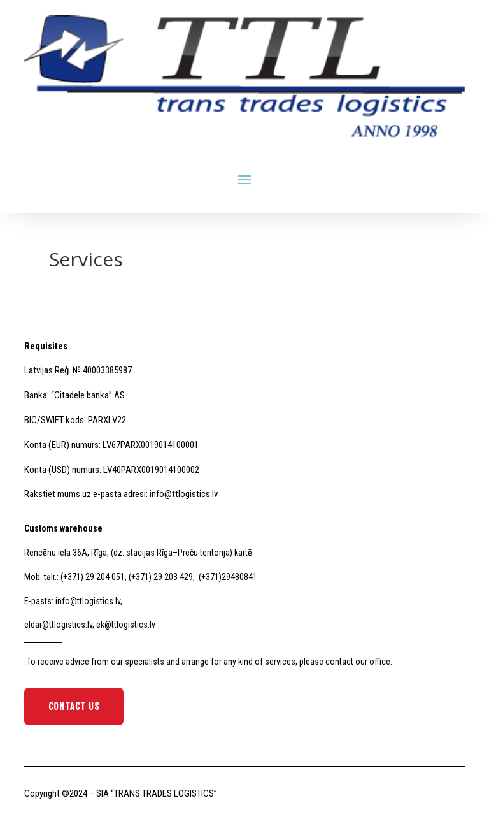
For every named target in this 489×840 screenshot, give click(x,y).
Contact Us (73, 706)
